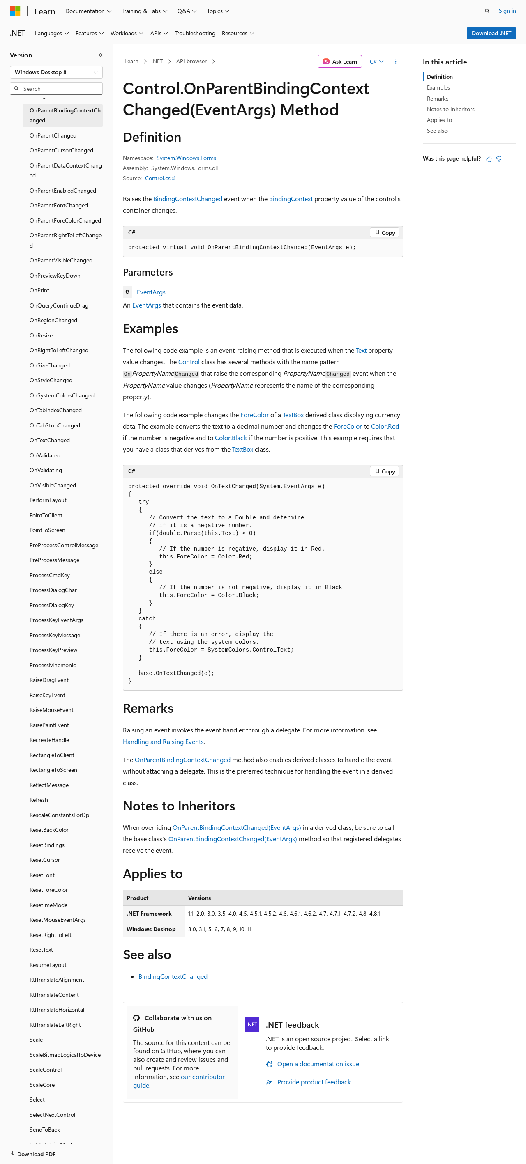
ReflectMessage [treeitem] (49, 785)
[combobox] (56, 72)
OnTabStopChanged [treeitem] (55, 425)
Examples (438, 87)
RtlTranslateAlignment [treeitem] (57, 979)
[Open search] (487, 11)
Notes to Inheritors (451, 109)
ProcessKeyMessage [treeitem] (55, 635)
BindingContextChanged (187, 198)
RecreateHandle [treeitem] (49, 740)
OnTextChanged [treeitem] (50, 440)
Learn (131, 61)
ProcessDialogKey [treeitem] (52, 605)
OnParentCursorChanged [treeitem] (61, 150)
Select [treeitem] (37, 1099)
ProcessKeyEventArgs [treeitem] (56, 620)
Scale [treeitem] (36, 1039)
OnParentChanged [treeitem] (53, 135)
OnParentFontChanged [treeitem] (59, 205)
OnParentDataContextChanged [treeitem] (66, 170)
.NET (157, 61)
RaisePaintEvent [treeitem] (49, 725)
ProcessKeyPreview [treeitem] (53, 650)
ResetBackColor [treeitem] (49, 829)
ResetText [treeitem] (41, 949)
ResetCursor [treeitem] (45, 859)
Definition (440, 76)
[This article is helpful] (489, 159)
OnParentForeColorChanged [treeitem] (65, 220)
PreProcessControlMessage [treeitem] (64, 545)
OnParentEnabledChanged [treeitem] (63, 190)
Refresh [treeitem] (39, 800)
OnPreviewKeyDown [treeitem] (55, 275)
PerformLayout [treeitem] (48, 500)
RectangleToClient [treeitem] (52, 755)
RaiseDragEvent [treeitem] (49, 680)
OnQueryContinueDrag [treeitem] (59, 305)
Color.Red (385, 426)
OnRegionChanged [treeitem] (53, 320)
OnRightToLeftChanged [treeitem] (59, 350)
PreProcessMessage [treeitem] (54, 560)
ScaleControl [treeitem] (46, 1069)
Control (189, 361)
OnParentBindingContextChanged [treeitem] (65, 115)
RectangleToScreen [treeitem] (53, 770)
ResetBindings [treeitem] (47, 845)
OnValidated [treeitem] (45, 455)
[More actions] (396, 61)
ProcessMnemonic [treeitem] (53, 665)
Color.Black (231, 437)
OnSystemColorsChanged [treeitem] (62, 395)
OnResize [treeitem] (41, 335)
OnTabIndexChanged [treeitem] (56, 410)
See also (437, 130)
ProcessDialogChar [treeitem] (53, 590)
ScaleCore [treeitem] (42, 1084)
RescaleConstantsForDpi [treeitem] (60, 815)
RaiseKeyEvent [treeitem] (47, 695)
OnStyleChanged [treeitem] (51, 380)
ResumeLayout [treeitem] (48, 965)
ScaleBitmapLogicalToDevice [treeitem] (65, 1054)
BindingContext (291, 198)
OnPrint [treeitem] (39, 290)
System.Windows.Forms (186, 158)
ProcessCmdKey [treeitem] (50, 575)
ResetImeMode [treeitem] (48, 905)
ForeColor (254, 414)
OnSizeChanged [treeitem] (50, 365)
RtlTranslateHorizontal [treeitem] (57, 1009)
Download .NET (492, 33)
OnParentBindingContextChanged (183, 759)
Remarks (437, 98)
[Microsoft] (15, 11)
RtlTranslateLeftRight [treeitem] (55, 1025)
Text (361, 350)
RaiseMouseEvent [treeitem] (52, 710)
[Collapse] (100, 55)
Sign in (507, 10)
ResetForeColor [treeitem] (49, 889)
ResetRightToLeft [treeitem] (51, 935)
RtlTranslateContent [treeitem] (54, 995)
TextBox (293, 414)
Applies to (439, 120)
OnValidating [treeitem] (46, 470)
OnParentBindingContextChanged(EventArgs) (237, 827)
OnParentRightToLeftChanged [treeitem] (66, 240)
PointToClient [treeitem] (46, 515)
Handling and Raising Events (163, 741)
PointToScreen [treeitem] (47, 530)
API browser (191, 61)
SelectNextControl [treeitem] (52, 1114)
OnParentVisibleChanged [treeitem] (61, 260)
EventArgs (151, 291)
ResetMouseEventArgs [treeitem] (58, 919)
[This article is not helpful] (499, 159)
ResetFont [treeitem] (42, 875)
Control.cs (158, 178)
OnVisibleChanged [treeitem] (53, 485)
